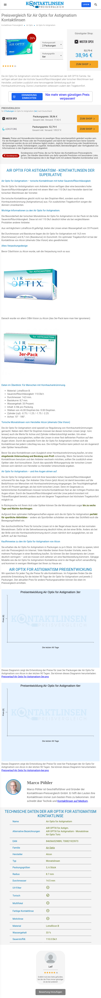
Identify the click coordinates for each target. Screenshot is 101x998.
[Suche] (95, 4)
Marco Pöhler (40, 783)
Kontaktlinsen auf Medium (72, 801)
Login (86, 4)
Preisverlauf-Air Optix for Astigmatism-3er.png (25, 677)
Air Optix (29, 25)
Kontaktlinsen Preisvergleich (12, 25)
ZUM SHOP (84, 64)
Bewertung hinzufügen (50, 992)
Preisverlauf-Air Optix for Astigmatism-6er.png (25, 771)
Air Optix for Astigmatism (45, 25)
